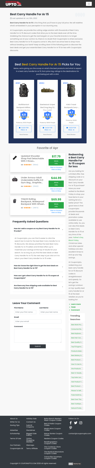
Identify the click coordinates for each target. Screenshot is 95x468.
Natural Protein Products (80, 408)
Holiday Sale (31, 418)
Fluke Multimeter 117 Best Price (82, 395)
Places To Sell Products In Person (83, 391)
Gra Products (76, 369)
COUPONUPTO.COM (28, 463)
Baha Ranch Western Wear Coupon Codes (52, 419)
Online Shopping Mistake (30, 440)
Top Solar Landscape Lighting (82, 377)
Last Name (43, 308)
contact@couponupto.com (80, 433)
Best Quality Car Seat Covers (81, 342)
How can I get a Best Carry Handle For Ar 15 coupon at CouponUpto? (36, 276)
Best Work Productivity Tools (81, 325)
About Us (13, 418)
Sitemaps (30, 445)
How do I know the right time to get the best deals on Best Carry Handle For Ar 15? (36, 266)
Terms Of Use (15, 438)
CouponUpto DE (16, 448)
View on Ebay (56, 169)
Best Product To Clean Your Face (83, 360)
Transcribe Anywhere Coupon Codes (53, 458)
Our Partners (15, 445)
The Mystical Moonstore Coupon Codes (54, 453)
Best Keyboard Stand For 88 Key (82, 333)
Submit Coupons (30, 426)
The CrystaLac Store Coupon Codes (52, 448)
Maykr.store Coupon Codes (52, 429)
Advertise (14, 430)
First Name (18, 308)
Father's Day (78, 237)
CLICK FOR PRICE (24, 129)
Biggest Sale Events (31, 434)
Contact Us (30, 422)
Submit (38, 346)
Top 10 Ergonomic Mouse (80, 347)
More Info (56, 162)
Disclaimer (30, 430)
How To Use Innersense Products (83, 364)
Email (16, 317)
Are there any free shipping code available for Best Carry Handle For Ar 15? (35, 286)
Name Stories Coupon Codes (53, 434)
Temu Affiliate (32, 448)
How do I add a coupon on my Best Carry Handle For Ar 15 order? (37, 229)
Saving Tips (14, 425)
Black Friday (73, 240)
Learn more (76, 304)
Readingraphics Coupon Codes (50, 443)
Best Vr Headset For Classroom (82, 373)
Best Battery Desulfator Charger (82, 355)
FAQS (73, 307)
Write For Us (15, 422)
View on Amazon (56, 167)
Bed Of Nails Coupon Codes (52, 424)
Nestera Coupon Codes (53, 438)
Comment (18, 326)
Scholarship (15, 433)
